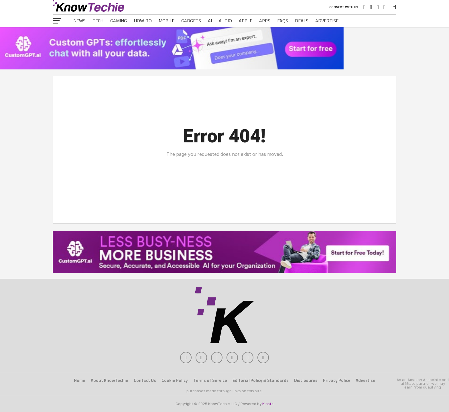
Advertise (326, 20)
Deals (301, 20)
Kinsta (267, 403)
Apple (245, 20)
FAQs (282, 20)
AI (210, 20)
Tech (97, 20)
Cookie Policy (175, 380)
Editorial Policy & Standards (261, 380)
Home (79, 380)
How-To (143, 20)
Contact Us (145, 380)
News (79, 20)
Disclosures (306, 380)
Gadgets (191, 20)
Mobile (166, 20)
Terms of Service (210, 380)
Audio (225, 20)
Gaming (118, 20)
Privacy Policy (336, 380)
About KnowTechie (109, 380)
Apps (264, 20)
